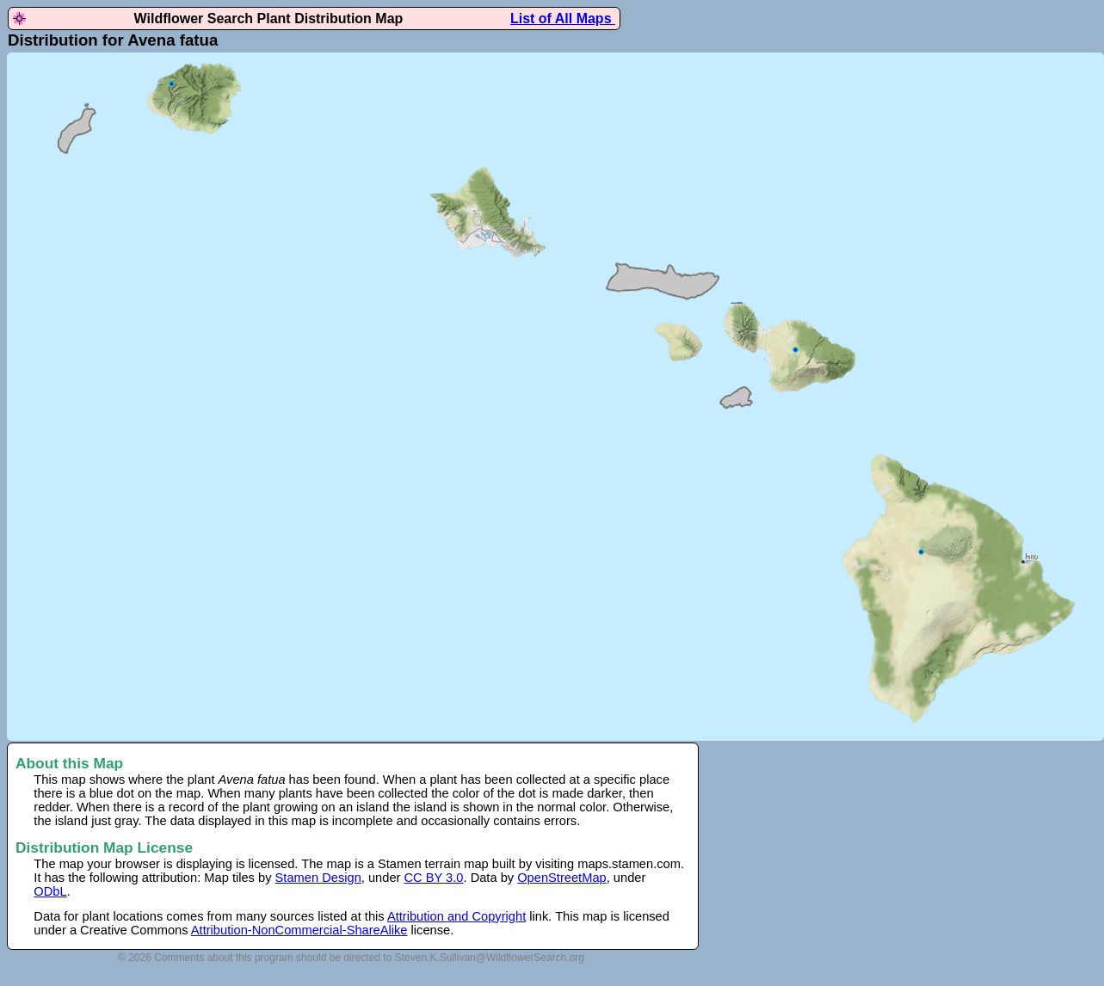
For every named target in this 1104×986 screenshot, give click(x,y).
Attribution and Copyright (456, 916)
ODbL (50, 891)
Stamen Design (318, 877)
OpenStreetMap (561, 877)
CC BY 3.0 (434, 877)
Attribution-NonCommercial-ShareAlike (299, 930)
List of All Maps (562, 18)
